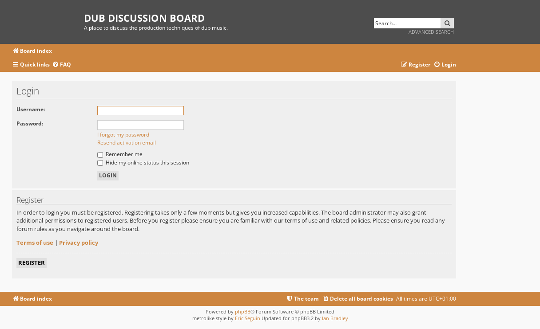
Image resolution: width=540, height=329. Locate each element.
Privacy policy (78, 243)
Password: (29, 123)
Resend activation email (126, 142)
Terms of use (34, 243)
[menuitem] (61, 65)
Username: (30, 109)
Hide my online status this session (143, 162)
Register (31, 262)
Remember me (120, 154)
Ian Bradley (335, 318)
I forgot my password (123, 134)
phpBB (242, 311)
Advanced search (431, 31)
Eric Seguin (247, 318)
